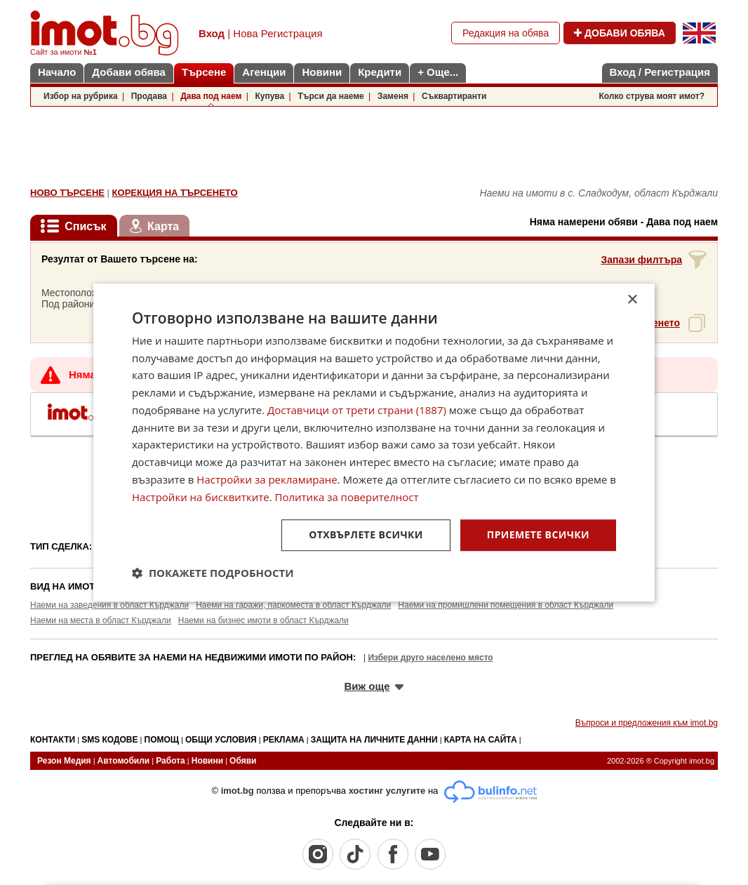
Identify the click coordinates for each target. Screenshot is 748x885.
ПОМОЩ (162, 740)
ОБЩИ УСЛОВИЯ (221, 740)
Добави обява (129, 72)
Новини (322, 72)
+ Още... (438, 72)
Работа (170, 761)
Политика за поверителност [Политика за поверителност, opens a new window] (347, 497)
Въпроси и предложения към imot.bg (646, 723)
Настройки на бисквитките (200, 497)
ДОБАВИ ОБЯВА (619, 33)
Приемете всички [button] (538, 535)
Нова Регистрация (277, 33)
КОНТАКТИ (52, 740)
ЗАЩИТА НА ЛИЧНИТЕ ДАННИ (374, 740)
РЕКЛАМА (284, 740)
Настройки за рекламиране (266, 479)
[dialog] (374, 443)
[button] (213, 572)
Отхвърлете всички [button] (366, 535)
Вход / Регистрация (660, 72)
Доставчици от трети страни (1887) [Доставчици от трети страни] (356, 410)
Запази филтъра (641, 259)
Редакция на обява (505, 33)
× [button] (632, 300)
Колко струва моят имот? (651, 96)
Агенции (264, 72)
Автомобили (124, 761)
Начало (57, 72)
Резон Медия (64, 761)
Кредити (379, 72)
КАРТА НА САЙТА (480, 740)
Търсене (204, 72)
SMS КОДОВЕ (109, 740)
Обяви (242, 761)
